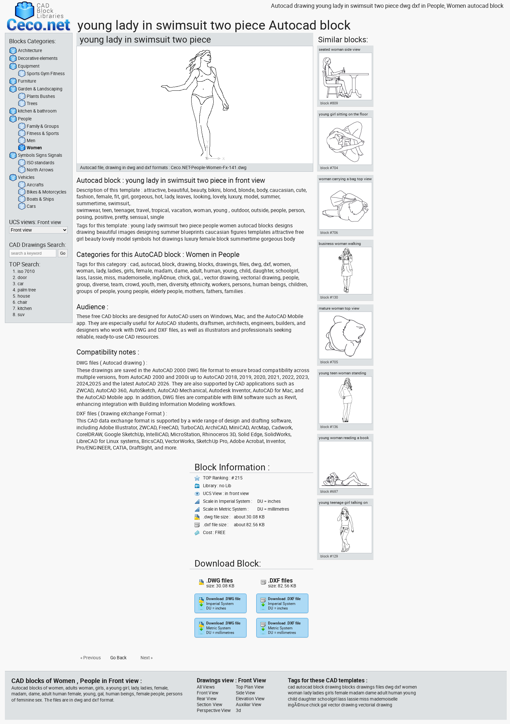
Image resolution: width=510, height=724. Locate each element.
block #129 (329, 556)
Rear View (206, 699)
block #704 (329, 168)
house (24, 296)
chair (22, 302)
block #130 (329, 297)
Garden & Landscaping (35, 89)
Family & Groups (38, 126)
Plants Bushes (36, 96)
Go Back (118, 658)
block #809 (329, 103)
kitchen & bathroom (33, 111)
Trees (27, 103)
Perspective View (214, 710)
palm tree (27, 290)
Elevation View (250, 699)
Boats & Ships (36, 199)
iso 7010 (26, 271)
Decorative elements (33, 58)
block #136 (329, 426)
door (22, 277)
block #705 (329, 362)
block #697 (329, 491)
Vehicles (21, 177)
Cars (27, 206)
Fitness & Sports (38, 133)
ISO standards (36, 163)
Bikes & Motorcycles (42, 192)
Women (30, 148)
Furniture (22, 81)
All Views (206, 687)
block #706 (329, 232)
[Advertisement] (131, 505)
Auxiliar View (248, 704)
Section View (209, 704)
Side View (245, 693)
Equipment (24, 66)
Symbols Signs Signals (35, 155)
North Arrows (35, 170)
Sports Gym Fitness (41, 73)
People (20, 119)
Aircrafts (31, 185)
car (21, 284)
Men (26, 140)
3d (238, 710)
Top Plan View (250, 687)
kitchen (25, 308)
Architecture (25, 51)
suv (21, 314)
